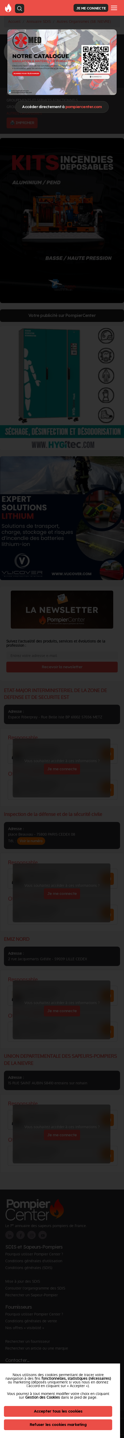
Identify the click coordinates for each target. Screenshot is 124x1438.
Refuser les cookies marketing (58, 1424)
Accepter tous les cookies (58, 1411)
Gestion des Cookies (42, 1397)
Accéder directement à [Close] (62, 106)
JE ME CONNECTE (91, 8)
